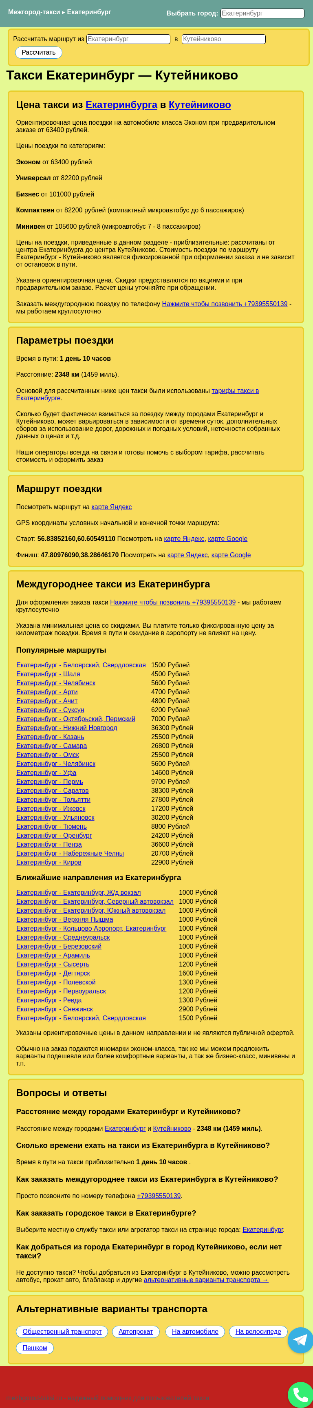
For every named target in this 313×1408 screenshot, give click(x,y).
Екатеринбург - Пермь (49, 781)
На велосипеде (258, 1331)
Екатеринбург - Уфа (46, 772)
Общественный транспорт (61, 1331)
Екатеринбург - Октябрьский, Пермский (75, 718)
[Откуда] (128, 39)
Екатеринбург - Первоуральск (61, 991)
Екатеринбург (89, 12)
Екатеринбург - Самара (51, 745)
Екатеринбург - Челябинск (55, 683)
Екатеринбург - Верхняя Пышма (64, 919)
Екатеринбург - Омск (47, 754)
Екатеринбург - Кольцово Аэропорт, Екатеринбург (91, 928)
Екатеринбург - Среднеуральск (63, 937)
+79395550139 (159, 1195)
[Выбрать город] (262, 13)
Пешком (34, 1347)
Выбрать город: (192, 13)
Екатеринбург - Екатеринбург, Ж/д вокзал (78, 892)
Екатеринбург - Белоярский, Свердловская (81, 665)
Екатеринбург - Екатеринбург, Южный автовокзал (90, 910)
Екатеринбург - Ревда (49, 1000)
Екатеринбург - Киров (48, 862)
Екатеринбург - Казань (50, 736)
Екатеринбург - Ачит (46, 700)
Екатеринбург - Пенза (49, 844)
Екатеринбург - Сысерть (52, 964)
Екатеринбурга (121, 104)
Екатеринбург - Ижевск (50, 808)
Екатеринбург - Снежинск (54, 1009)
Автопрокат (136, 1331)
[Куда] (224, 39)
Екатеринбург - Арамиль (53, 955)
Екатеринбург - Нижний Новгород (66, 727)
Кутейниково (200, 104)
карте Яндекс (111, 506)
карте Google (227, 538)
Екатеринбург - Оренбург (54, 835)
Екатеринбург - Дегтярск (53, 973)
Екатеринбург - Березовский (58, 946)
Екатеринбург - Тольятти (53, 799)
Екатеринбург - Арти (46, 692)
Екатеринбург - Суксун (50, 709)
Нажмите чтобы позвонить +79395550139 (224, 303)
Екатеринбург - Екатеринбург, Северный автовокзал (95, 901)
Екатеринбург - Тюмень (51, 826)
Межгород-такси (34, 12)
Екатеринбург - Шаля (48, 674)
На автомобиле (195, 1331)
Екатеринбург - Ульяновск (55, 817)
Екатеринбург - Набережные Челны (70, 853)
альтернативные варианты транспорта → (206, 1279)
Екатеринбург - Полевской (56, 982)
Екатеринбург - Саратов (52, 790)
